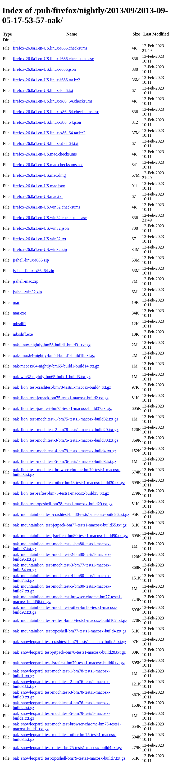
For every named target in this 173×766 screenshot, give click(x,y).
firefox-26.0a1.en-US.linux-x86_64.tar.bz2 (49, 133)
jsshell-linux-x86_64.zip (33, 270)
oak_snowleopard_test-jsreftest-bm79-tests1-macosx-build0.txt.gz (69, 663)
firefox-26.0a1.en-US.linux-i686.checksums (50, 48)
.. (14, 40)
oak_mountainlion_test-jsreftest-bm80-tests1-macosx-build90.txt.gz (70, 535)
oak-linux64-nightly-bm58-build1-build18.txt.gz (54, 355)
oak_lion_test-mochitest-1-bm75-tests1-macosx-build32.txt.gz (65, 419)
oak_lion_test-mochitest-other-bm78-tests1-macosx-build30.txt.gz (69, 482)
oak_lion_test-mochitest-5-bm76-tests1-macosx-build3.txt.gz (64, 461)
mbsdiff (19, 323)
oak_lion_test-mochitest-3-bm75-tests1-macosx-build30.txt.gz (65, 440)
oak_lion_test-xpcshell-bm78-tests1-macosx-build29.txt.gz (62, 504)
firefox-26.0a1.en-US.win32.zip (40, 249)
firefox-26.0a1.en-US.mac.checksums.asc (48, 164)
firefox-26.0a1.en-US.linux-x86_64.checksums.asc (56, 111)
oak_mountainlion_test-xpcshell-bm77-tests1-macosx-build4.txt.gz (69, 631)
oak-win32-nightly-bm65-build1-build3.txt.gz (51, 376)
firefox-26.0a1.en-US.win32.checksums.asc (49, 217)
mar (16, 302)
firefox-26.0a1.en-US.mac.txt (37, 196)
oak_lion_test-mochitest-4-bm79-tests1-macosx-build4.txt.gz (64, 451)
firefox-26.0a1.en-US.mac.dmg (39, 175)
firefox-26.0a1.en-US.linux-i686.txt (43, 90)
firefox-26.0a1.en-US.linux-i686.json (44, 69)
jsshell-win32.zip (27, 292)
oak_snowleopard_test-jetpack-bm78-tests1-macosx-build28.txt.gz (69, 652)
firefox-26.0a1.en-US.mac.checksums (45, 154)
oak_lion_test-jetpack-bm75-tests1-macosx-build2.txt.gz (60, 398)
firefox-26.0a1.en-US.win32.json (41, 228)
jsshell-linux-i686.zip (31, 260)
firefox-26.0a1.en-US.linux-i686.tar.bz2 (46, 80)
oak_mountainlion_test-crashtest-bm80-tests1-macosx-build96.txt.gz (71, 514)
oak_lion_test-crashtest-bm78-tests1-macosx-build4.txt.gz (62, 387)
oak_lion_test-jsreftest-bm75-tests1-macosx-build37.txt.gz (62, 408)
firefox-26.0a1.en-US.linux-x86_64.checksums (52, 101)
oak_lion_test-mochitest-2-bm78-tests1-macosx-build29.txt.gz (65, 429)
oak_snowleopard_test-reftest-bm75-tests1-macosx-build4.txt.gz (67, 747)
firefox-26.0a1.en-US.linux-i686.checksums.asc (53, 58)
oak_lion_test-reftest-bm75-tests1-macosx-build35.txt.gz (61, 493)
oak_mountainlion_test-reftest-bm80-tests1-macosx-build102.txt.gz (70, 620)
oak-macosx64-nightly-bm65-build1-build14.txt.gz (56, 366)
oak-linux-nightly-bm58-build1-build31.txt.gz (51, 345)
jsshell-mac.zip (25, 281)
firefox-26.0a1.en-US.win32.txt (39, 239)
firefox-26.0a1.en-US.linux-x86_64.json (47, 122)
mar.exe (19, 313)
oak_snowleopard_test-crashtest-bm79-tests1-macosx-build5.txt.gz (69, 641)
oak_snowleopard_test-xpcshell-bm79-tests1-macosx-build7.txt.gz (69, 758)
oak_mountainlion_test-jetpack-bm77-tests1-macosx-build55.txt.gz (69, 525)
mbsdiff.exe (23, 334)
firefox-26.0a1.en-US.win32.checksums (46, 207)
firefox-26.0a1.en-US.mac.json (39, 186)
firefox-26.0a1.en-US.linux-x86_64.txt (45, 143)
